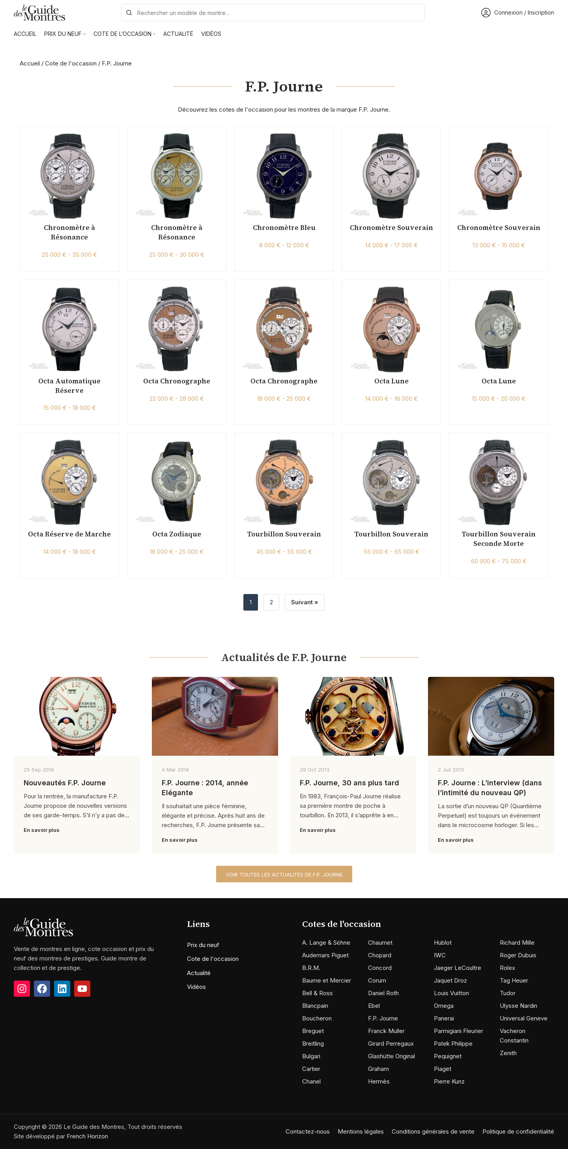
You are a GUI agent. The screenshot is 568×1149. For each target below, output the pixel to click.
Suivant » (304, 602)
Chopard (379, 955)
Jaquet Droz (450, 980)
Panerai (444, 1018)
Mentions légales (361, 1131)
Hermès (379, 1081)
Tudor (508, 993)
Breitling (313, 1043)
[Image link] (43, 926)
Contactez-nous (308, 1131)
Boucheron (317, 1018)
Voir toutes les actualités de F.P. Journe (284, 874)
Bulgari (311, 1056)
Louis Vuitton (451, 993)
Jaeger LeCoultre (457, 968)
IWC (440, 955)
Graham (378, 1068)
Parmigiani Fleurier (458, 1031)
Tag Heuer (514, 980)
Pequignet (448, 1056)
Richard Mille (517, 942)
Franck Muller (386, 1031)
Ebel (374, 1005)
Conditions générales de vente (433, 1131)
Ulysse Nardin (518, 1005)
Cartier (311, 1068)
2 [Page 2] (271, 602)
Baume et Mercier (326, 980)
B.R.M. (311, 968)
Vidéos (196, 986)
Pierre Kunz (449, 1081)
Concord (380, 968)
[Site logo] (39, 12)
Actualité (199, 973)
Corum (377, 980)
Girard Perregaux (391, 1043)
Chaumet (380, 942)
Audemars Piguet (325, 955)
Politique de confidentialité (518, 1131)
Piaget (442, 1068)
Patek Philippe (453, 1043)
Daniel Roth (383, 993)
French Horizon (87, 1136)
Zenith (508, 1053)
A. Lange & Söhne (326, 942)
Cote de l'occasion (71, 63)
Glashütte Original (391, 1056)
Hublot (443, 942)
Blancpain (315, 1005)
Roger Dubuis (518, 955)
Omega (444, 1005)
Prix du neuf (203, 945)
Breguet (313, 1031)
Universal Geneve (523, 1018)
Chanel (311, 1081)
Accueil (30, 63)
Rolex (507, 968)
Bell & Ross (317, 993)
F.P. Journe (383, 1018)
